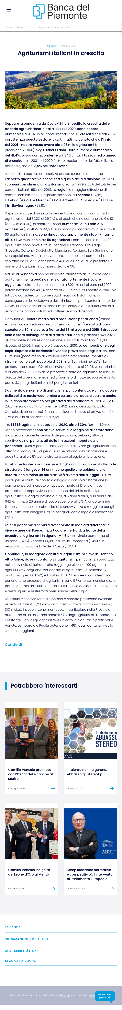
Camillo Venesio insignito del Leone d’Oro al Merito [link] (29, 872)
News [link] (20, 27)
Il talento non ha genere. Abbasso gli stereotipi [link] (87, 772)
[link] (31, 758)
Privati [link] (31, 27)
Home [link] (10, 27)
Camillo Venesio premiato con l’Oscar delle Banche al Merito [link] (30, 774)
